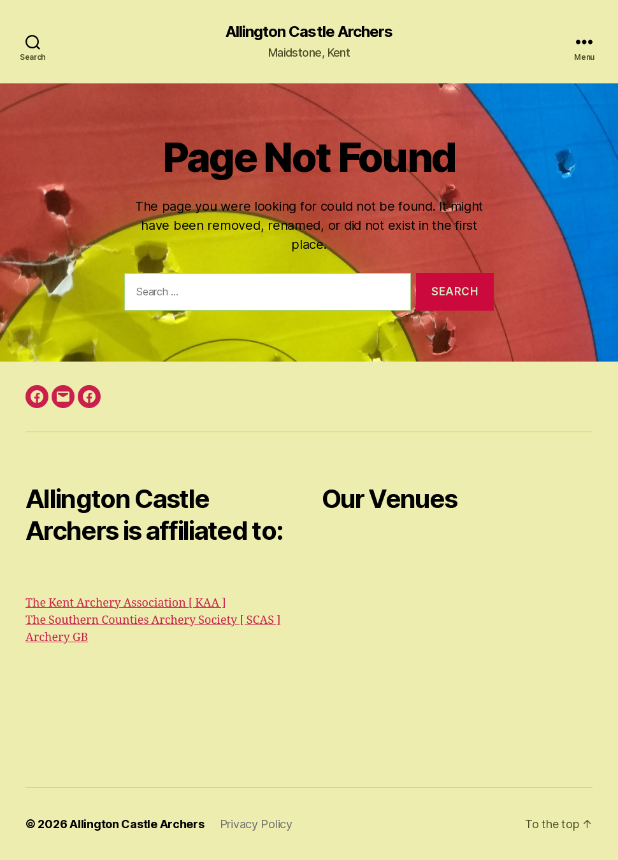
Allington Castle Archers (309, 31)
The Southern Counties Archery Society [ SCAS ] (152, 620)
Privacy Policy (256, 824)
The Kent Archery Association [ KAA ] (125, 603)
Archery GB (56, 637)
